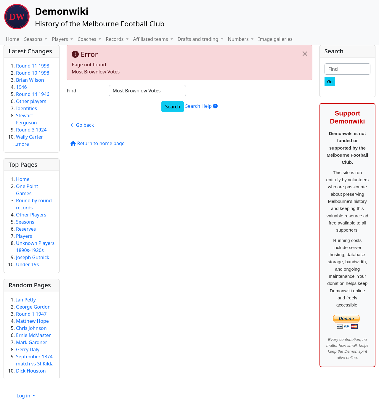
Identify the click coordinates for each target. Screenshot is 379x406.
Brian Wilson (30, 80)
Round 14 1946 (32, 94)
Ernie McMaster (33, 335)
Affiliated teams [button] (151, 39)
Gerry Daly (27, 349)
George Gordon (33, 307)
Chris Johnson (31, 328)
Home (13, 39)
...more (21, 144)
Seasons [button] (34, 39)
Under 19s (27, 264)
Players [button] (60, 39)
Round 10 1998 (32, 73)
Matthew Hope (32, 321)
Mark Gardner (31, 342)
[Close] (305, 53)
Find (71, 90)
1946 (21, 87)
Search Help (201, 106)
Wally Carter (29, 137)
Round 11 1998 (32, 65)
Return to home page (97, 143)
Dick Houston (31, 371)
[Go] (330, 81)
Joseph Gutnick (32, 257)
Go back (82, 125)
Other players (31, 101)
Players (24, 236)
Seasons (25, 222)
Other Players (31, 214)
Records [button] (115, 39)
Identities (26, 108)
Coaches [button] (87, 39)
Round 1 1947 (31, 314)
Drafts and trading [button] (199, 39)
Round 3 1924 (31, 129)
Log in (24, 395)
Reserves (26, 229)
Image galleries (275, 39)
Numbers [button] (239, 39)
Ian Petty (26, 299)
